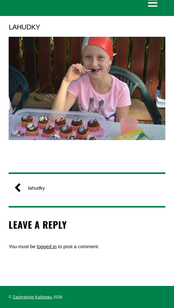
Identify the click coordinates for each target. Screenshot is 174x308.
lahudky (32, 188)
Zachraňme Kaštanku (32, 297)
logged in (47, 246)
